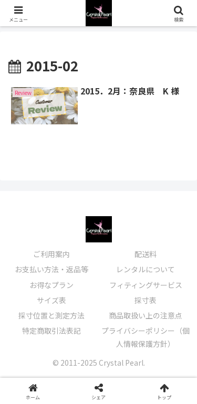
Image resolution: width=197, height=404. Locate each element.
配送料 (145, 254)
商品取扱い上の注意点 (145, 315)
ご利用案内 (51, 254)
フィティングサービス (145, 285)
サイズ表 (51, 300)
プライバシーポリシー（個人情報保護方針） (145, 337)
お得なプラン (51, 285)
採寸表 (145, 300)
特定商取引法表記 (51, 330)
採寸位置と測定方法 (51, 315)
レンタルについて (145, 269)
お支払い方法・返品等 (51, 269)
